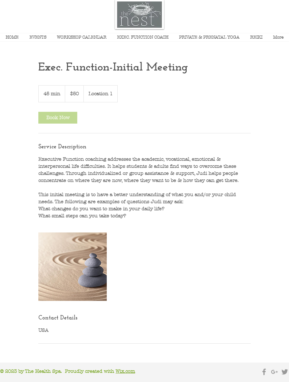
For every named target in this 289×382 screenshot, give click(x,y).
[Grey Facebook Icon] (264, 372)
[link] (57, 118)
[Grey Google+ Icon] (274, 372)
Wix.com (125, 371)
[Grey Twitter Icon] (284, 372)
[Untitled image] (72, 266)
